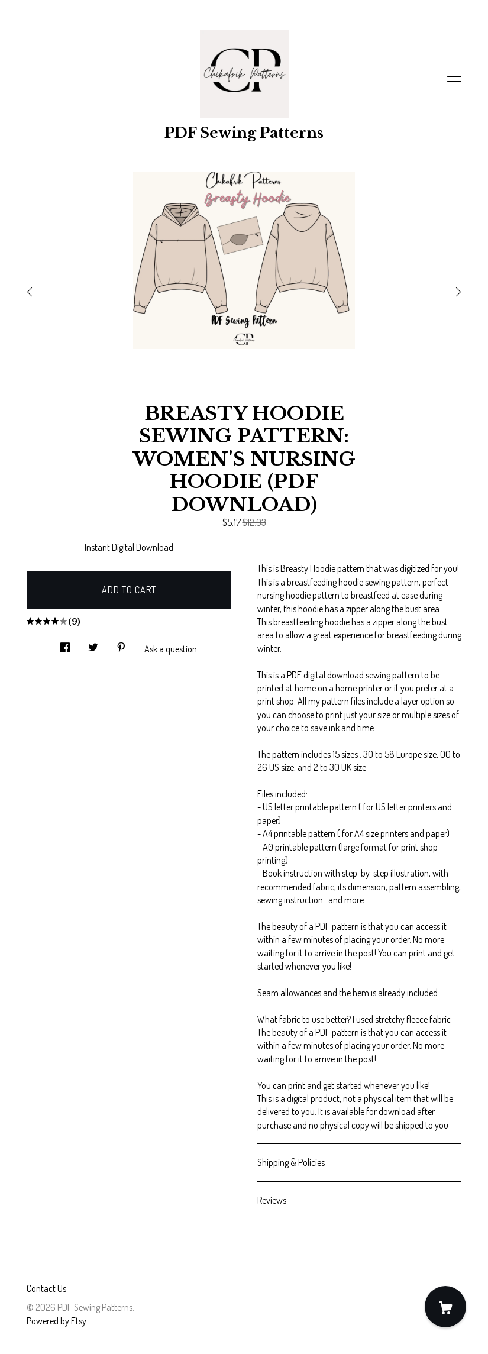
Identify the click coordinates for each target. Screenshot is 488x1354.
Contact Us (46, 1288)
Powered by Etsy (56, 1321)
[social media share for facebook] (65, 643)
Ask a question (170, 649)
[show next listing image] (431, 288)
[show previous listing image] (56, 288)
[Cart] (445, 1306)
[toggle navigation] (454, 77)
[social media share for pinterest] (121, 643)
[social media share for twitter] (93, 643)
